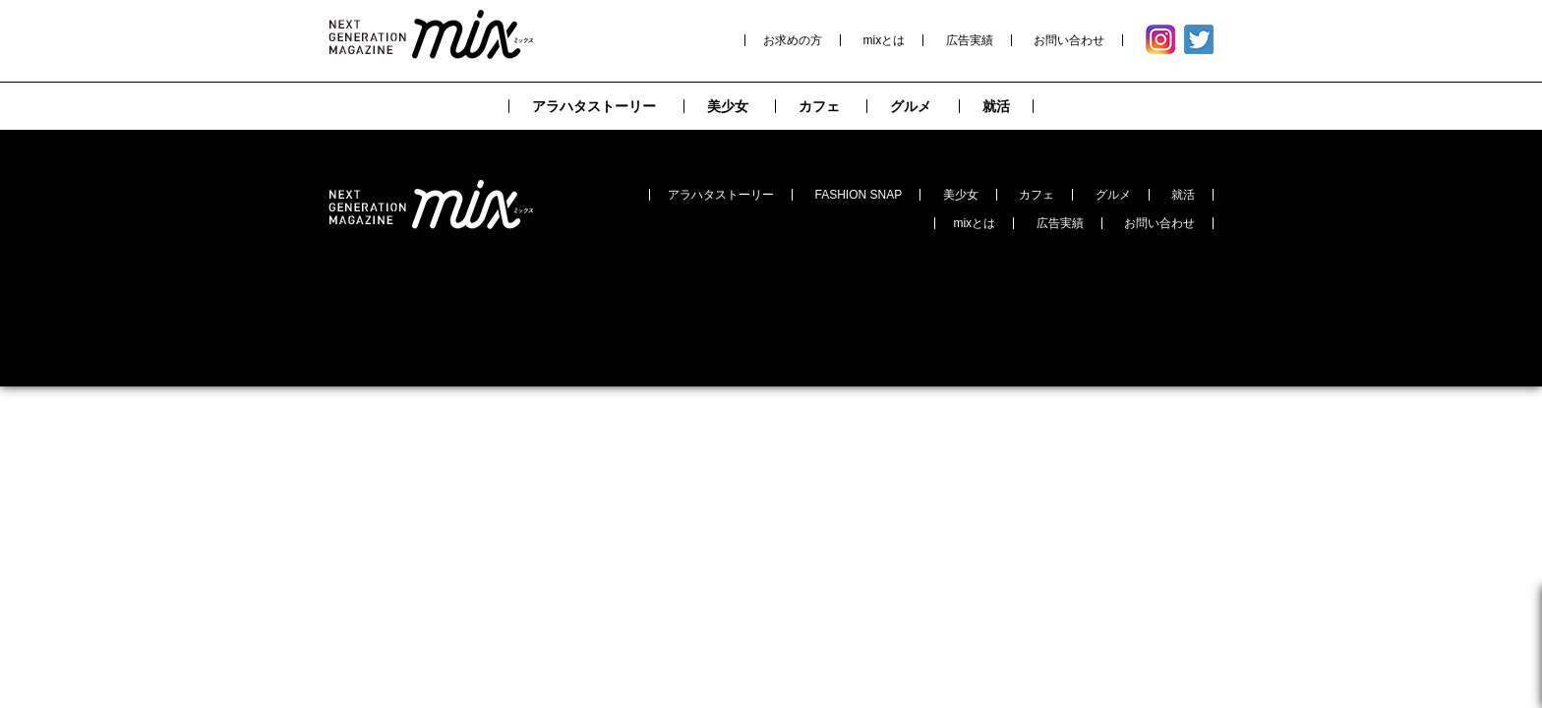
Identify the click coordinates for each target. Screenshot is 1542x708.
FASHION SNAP (859, 195)
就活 (1183, 195)
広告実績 (969, 40)
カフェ (1036, 195)
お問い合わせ (1069, 40)
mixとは (884, 40)
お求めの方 (792, 40)
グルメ (1113, 195)
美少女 (961, 195)
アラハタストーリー (721, 195)
